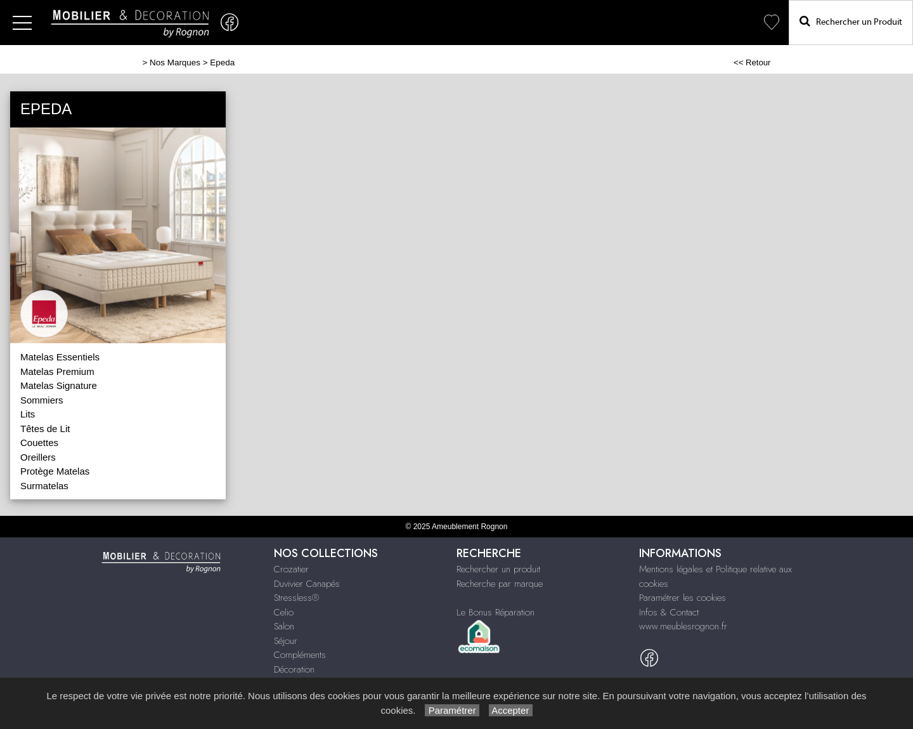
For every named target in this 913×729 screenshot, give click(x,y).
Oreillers (38, 457)
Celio (284, 612)
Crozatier (291, 569)
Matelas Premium (57, 371)
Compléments (300, 655)
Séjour (285, 641)
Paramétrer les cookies (682, 598)
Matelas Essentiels (60, 356)
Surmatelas (44, 485)
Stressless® (296, 598)
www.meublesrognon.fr (683, 626)
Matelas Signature (58, 385)
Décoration (294, 669)
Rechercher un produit (498, 569)
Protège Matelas (54, 471)
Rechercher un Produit (851, 21)
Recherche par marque (499, 584)
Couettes (39, 442)
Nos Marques (175, 62)
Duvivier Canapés (307, 584)
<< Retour (752, 62)
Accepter (510, 710)
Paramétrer (451, 710)
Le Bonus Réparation (495, 612)
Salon (284, 626)
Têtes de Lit (45, 428)
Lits (27, 414)
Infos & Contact (669, 612)
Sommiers (41, 400)
